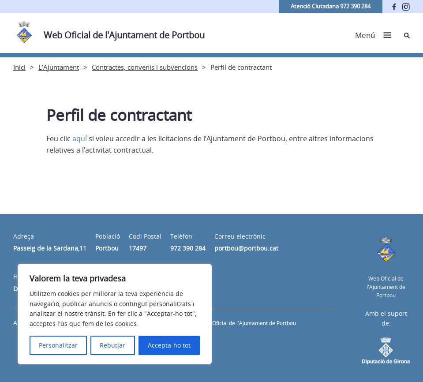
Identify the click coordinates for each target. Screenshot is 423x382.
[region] (115, 314)
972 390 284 (188, 248)
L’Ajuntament (58, 67)
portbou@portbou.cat (246, 248)
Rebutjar (112, 345)
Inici (19, 67)
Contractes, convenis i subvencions (145, 67)
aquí (79, 138)
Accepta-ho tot (169, 345)
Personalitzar (58, 345)
